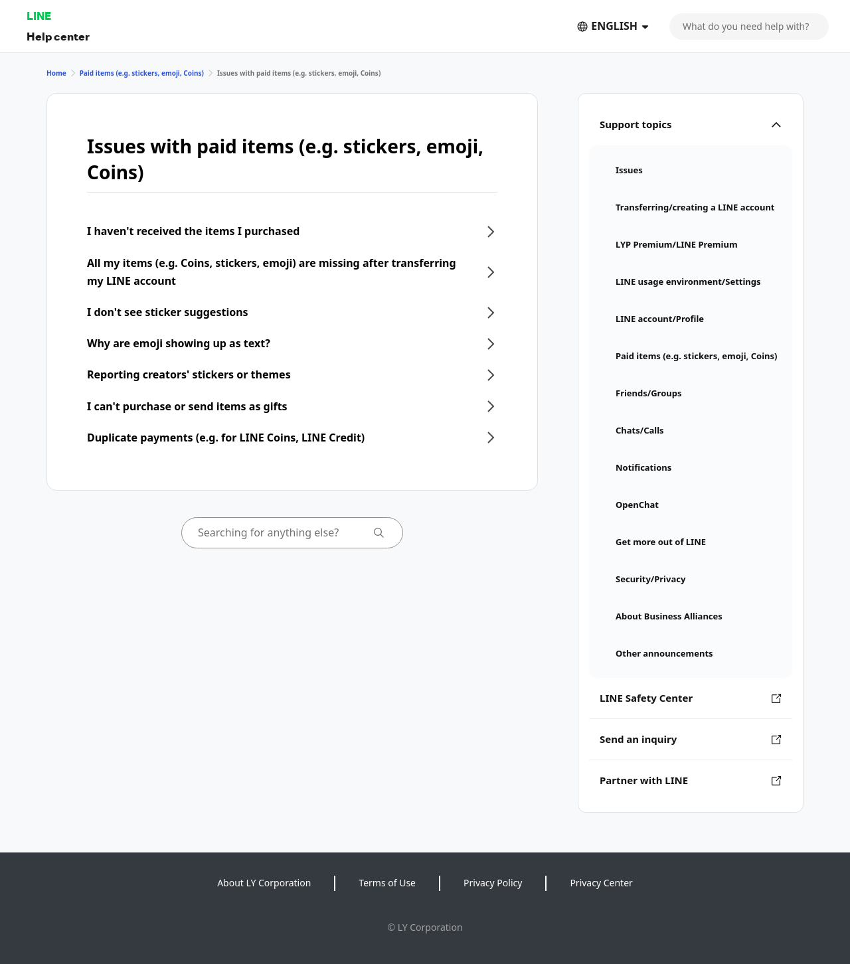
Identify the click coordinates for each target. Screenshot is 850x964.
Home (56, 73)
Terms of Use (387, 882)
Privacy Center (601, 882)
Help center (58, 36)
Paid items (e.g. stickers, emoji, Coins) (142, 73)
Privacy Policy (493, 882)
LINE (39, 16)
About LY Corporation (264, 882)
